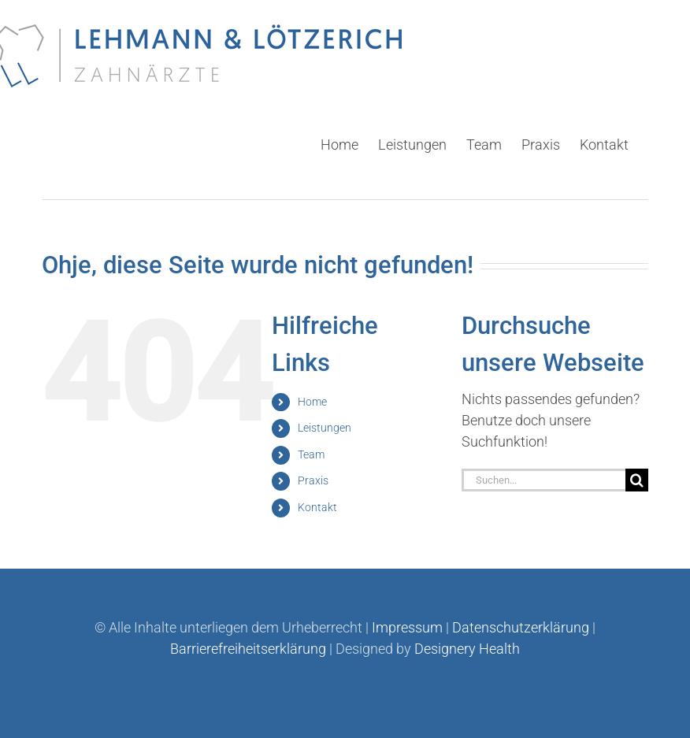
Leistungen (324, 427)
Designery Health (467, 648)
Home (312, 401)
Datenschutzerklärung (520, 627)
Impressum (407, 627)
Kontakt (317, 506)
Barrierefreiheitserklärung (248, 648)
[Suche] (636, 479)
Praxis (313, 479)
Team (311, 453)
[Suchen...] (543, 479)
